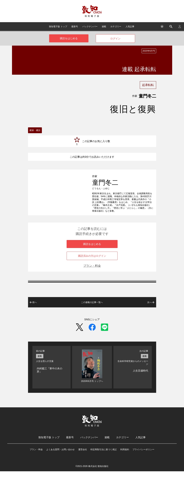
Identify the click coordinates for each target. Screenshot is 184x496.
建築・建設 (34, 130)
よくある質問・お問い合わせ (60, 474)
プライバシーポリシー (143, 474)
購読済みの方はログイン (92, 280)
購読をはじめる (69, 38)
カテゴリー (115, 26)
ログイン (115, 38)
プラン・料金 (92, 290)
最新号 (74, 26)
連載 (104, 26)
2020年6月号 (149, 51)
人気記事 (130, 26)
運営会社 (82, 474)
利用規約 (124, 474)
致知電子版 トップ (58, 26)
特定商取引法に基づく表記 (103, 474)
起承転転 (148, 84)
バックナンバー (90, 26)
